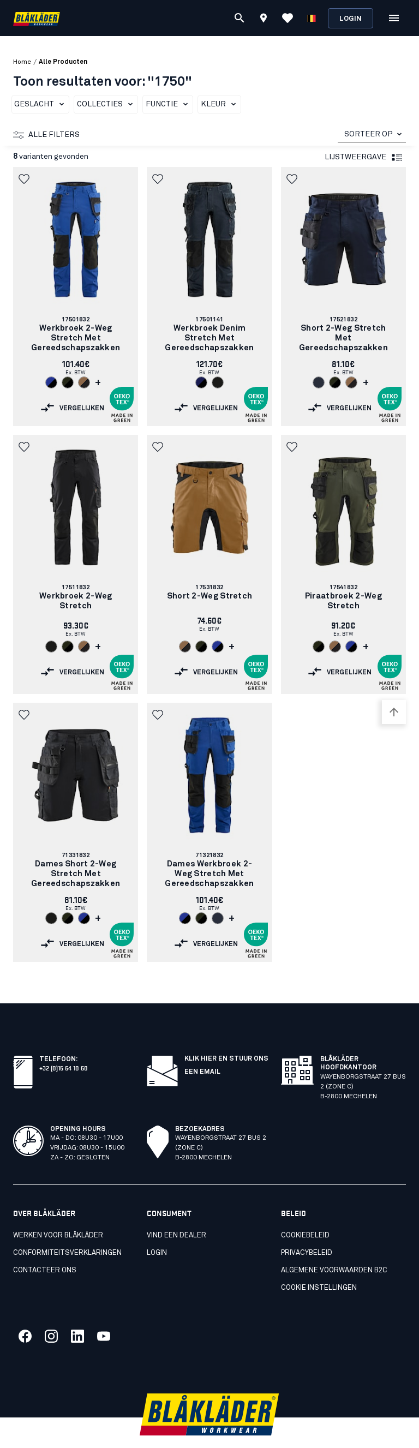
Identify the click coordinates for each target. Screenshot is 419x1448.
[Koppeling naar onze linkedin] (77, 1312)
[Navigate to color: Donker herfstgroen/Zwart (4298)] (68, 382)
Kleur (220, 104)
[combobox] (372, 134)
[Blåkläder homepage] (36, 18)
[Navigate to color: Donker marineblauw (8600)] (319, 382)
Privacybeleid (306, 1228)
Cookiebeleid (305, 1211)
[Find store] (264, 20)
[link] (75, 296)
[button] (25, 179)
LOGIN (157, 1228)
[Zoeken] (240, 18)
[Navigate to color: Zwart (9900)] (218, 382)
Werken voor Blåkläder (58, 1211)
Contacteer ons (44, 1246)
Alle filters (46, 134)
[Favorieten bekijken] (288, 18)
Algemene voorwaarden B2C (334, 1246)
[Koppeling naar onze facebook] (25, 1312)
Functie (169, 104)
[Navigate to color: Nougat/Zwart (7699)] (84, 382)
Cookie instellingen (319, 1263)
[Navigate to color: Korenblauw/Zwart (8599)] (51, 382)
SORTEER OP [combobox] (368, 134)
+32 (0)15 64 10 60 (63, 1043)
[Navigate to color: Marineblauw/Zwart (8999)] (201, 382)
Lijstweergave (364, 157)
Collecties (107, 104)
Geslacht (41, 104)
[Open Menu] (394, 18)
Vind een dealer (176, 1211)
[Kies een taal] (312, 18)
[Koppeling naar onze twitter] (51, 1312)
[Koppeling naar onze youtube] (104, 1312)
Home (22, 62)
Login (350, 18)
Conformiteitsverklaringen (67, 1228)
